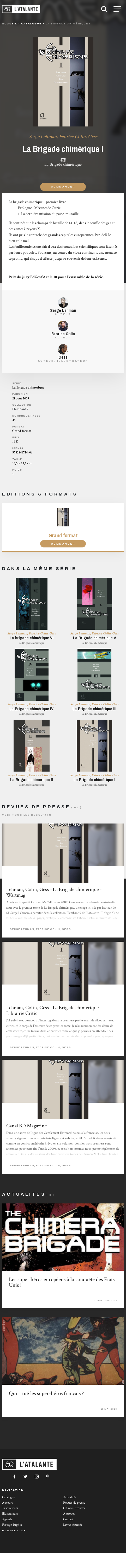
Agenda (7, 1519)
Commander (63, 186)
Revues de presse (74, 1503)
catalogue (31, 23)
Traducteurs (10, 1508)
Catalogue (8, 1497)
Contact (68, 1519)
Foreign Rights (12, 1525)
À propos (69, 1513)
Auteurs (7, 1503)
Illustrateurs (10, 1513)
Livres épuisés (72, 1525)
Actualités (69, 1497)
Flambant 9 (20, 409)
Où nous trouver (74, 1508)
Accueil (9, 23)
